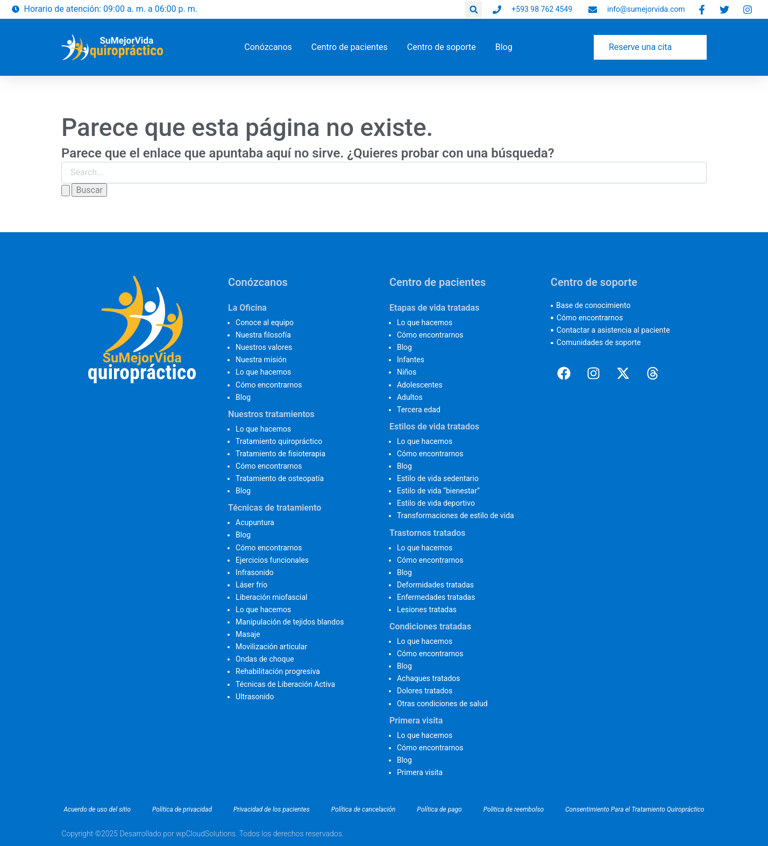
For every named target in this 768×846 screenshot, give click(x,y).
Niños (406, 372)
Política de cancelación (363, 809)
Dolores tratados (424, 690)
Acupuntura (255, 522)
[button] (473, 9)
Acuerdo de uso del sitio (97, 809)
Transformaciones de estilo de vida (455, 515)
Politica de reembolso (513, 809)
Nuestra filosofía (263, 335)
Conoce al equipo (265, 322)
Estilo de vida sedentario (438, 478)
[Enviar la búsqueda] (65, 190)
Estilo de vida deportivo (436, 503)
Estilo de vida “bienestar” (438, 490)
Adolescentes (420, 385)
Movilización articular (271, 646)
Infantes (410, 359)
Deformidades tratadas (435, 584)
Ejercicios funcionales (272, 560)
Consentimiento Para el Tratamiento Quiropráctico (634, 809)
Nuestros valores (264, 347)
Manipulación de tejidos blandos (290, 622)
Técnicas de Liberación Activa (285, 684)
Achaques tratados (428, 678)
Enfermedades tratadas (436, 597)
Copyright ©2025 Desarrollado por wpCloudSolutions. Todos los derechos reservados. (202, 833)
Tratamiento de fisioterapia (280, 453)
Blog (243, 397)
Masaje (248, 634)
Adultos (410, 397)
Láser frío (251, 584)
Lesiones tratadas (427, 609)
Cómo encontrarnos (269, 385)
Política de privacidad (182, 809)
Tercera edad (418, 409)
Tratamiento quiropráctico (279, 441)
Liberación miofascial (271, 597)
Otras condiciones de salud (442, 703)
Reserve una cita (640, 47)
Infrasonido (255, 572)
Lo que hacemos (263, 372)
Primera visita (420, 772)
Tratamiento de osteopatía (280, 478)
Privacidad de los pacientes (271, 809)
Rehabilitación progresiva (278, 671)
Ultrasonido (255, 696)
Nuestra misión (261, 359)
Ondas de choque (265, 659)
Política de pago (439, 809)
